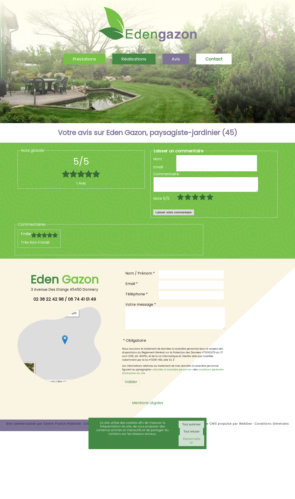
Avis (176, 59)
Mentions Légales (147, 409)
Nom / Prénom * (140, 276)
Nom (157, 159)
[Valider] (131, 388)
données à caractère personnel (172, 376)
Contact (213, 59)
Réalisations (133, 59)
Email (158, 167)
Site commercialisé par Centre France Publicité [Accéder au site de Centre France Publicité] (43, 430)
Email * (131, 286)
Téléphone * (136, 296)
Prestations (84, 59)
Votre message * (140, 307)
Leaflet (52, 384)
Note (161, 201)
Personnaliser (191, 440)
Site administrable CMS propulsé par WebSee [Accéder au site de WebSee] (216, 430)
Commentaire (164, 174)
